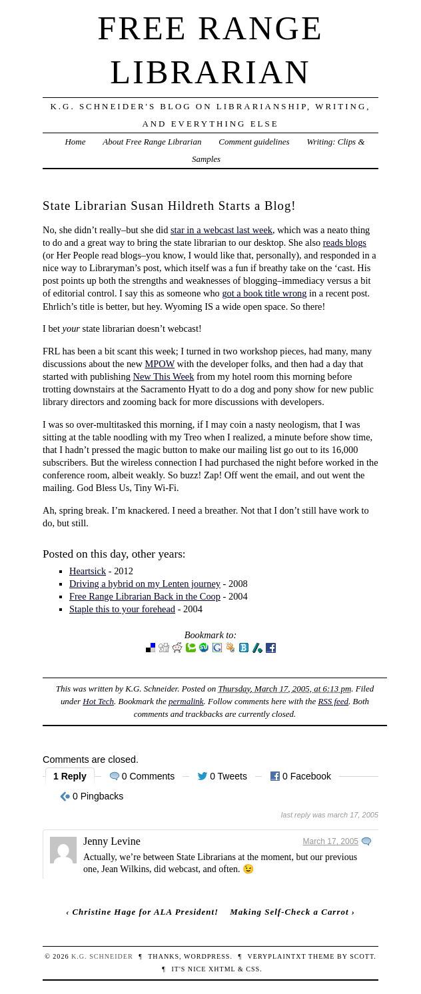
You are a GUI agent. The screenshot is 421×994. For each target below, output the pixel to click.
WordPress (207, 956)
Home (75, 142)
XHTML (222, 969)
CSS (253, 969)
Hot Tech (98, 701)
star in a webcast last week (221, 230)
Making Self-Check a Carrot (289, 912)
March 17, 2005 (330, 841)
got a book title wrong (264, 293)
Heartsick (87, 571)
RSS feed (333, 701)
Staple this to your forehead (122, 609)
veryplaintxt (276, 956)
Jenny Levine (112, 841)
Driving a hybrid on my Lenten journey (144, 583)
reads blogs (344, 242)
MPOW (160, 363)
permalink (186, 701)
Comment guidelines (253, 142)
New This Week (164, 376)
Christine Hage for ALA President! (145, 912)
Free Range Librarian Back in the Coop (144, 596)
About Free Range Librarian (152, 142)
